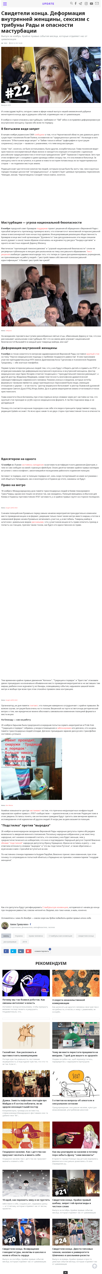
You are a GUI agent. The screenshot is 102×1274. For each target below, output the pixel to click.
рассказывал (38, 522)
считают (34, 705)
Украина (19, 936)
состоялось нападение (33, 464)
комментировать (43, 950)
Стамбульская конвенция (60, 936)
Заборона (9, 330)
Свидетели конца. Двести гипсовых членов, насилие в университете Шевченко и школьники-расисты (72, 1252)
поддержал (42, 228)
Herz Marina (9, 805)
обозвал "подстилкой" (12, 843)
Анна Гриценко (19, 924)
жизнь (6, 936)
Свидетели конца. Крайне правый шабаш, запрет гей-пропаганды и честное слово (71, 1203)
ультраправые (9, 941)
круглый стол (92, 354)
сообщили (39, 134)
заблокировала (64, 728)
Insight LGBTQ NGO (11, 508)
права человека (36, 936)
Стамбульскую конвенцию (55, 907)
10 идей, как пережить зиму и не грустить (26, 1199)
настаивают (35, 810)
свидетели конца (86, 936)
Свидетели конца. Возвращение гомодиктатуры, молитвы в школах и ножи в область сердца (24, 1252)
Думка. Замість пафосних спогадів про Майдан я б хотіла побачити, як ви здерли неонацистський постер (24, 1103)
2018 (24, 941)
